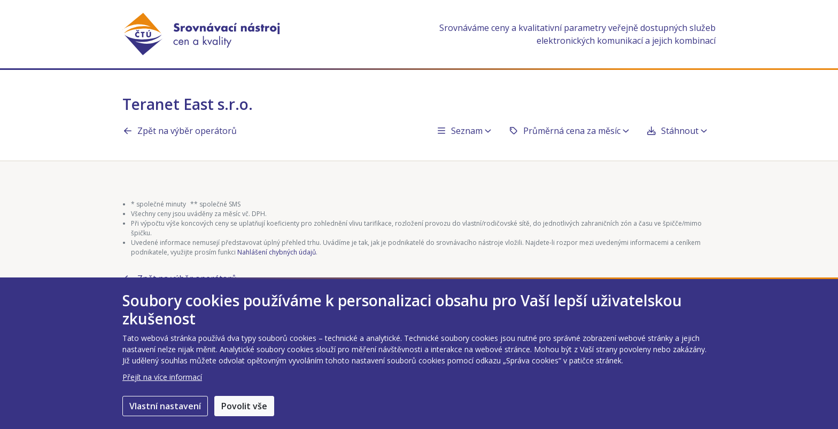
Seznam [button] (463, 131)
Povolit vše (244, 406)
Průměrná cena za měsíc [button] (568, 131)
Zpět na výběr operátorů (179, 131)
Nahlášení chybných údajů (276, 252)
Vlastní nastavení (165, 406)
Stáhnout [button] (676, 131)
